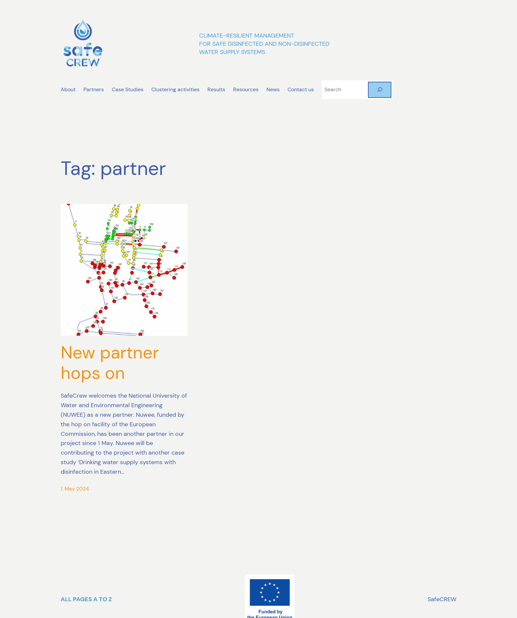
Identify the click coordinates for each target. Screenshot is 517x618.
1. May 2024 (75, 488)
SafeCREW (442, 599)
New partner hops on (110, 362)
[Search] (379, 90)
